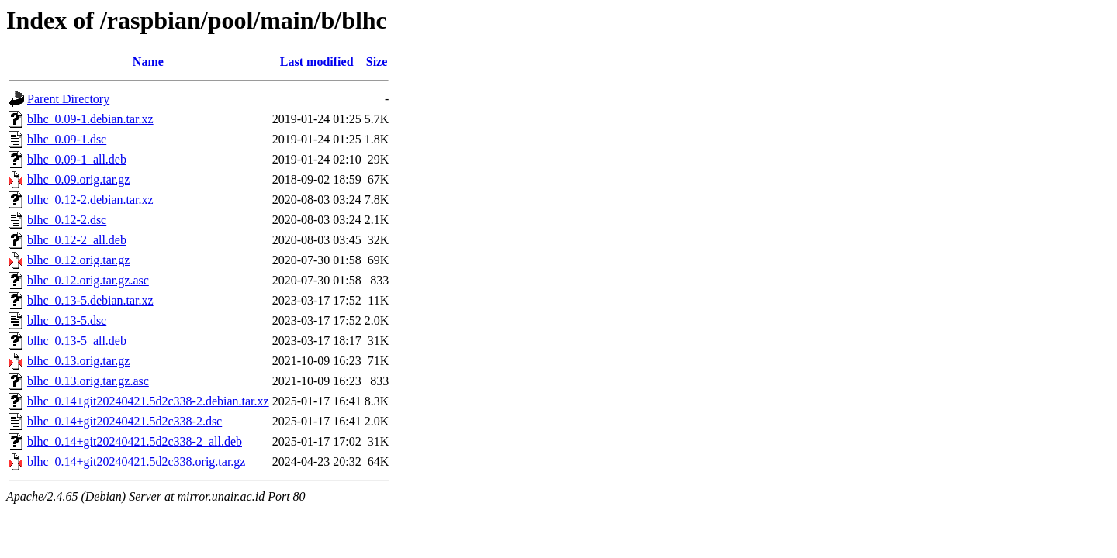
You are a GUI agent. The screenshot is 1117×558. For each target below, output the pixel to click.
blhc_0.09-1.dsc (66, 139)
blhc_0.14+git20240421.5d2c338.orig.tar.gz (136, 461)
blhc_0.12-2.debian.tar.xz (90, 199)
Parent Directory (68, 98)
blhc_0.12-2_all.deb (76, 239)
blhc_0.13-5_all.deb (76, 340)
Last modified (317, 61)
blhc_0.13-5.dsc (66, 320)
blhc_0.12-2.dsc (66, 219)
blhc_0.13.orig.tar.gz (78, 360)
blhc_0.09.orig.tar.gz (78, 179)
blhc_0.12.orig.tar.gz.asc (88, 280)
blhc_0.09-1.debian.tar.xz (90, 119)
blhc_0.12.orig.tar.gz (78, 260)
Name (148, 61)
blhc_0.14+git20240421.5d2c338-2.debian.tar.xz (148, 401)
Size (377, 61)
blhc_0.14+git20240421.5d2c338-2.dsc (124, 421)
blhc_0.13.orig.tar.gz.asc (88, 381)
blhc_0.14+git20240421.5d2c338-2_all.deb (134, 441)
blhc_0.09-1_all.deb (76, 159)
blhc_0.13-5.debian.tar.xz (90, 300)
